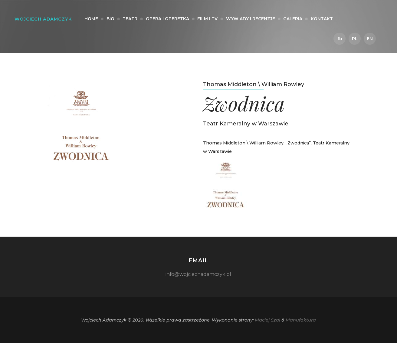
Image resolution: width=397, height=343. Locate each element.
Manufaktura (301, 320)
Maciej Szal (267, 320)
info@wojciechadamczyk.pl (198, 274)
